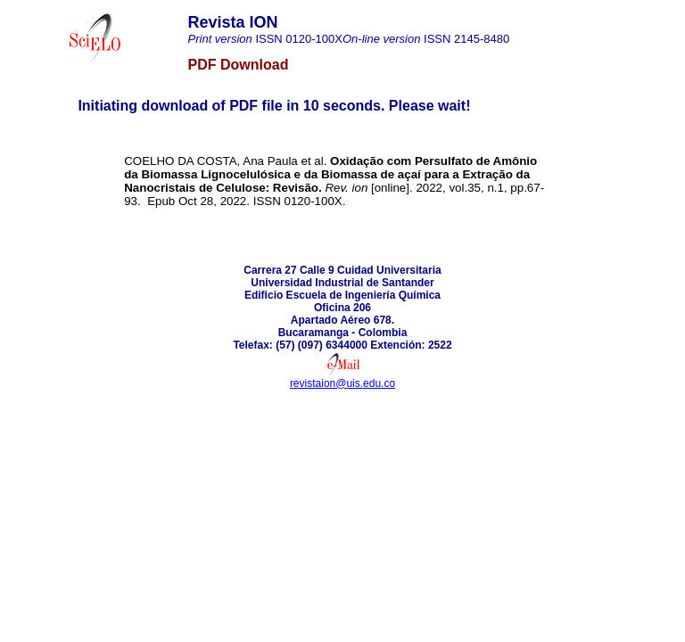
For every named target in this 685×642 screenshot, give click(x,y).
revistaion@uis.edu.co (342, 383)
